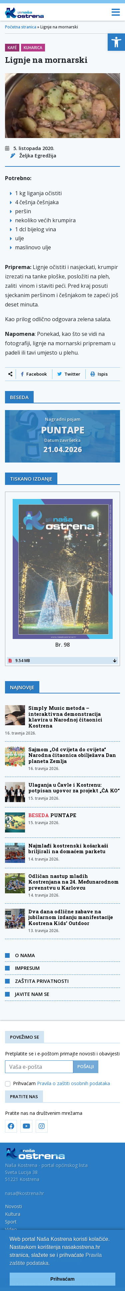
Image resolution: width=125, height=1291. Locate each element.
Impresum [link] (27, 967)
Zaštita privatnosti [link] (42, 981)
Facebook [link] (34, 374)
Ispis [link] (99, 374)
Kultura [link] (12, 1214)
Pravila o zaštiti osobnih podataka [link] (73, 1083)
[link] (116, 42)
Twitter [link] (68, 374)
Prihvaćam (61, 1083)
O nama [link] (25, 955)
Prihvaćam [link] (62, 1279)
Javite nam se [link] (32, 994)
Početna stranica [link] (20, 26)
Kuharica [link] (33, 47)
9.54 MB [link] (62, 660)
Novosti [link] (13, 1206)
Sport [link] (11, 1221)
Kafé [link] (12, 47)
